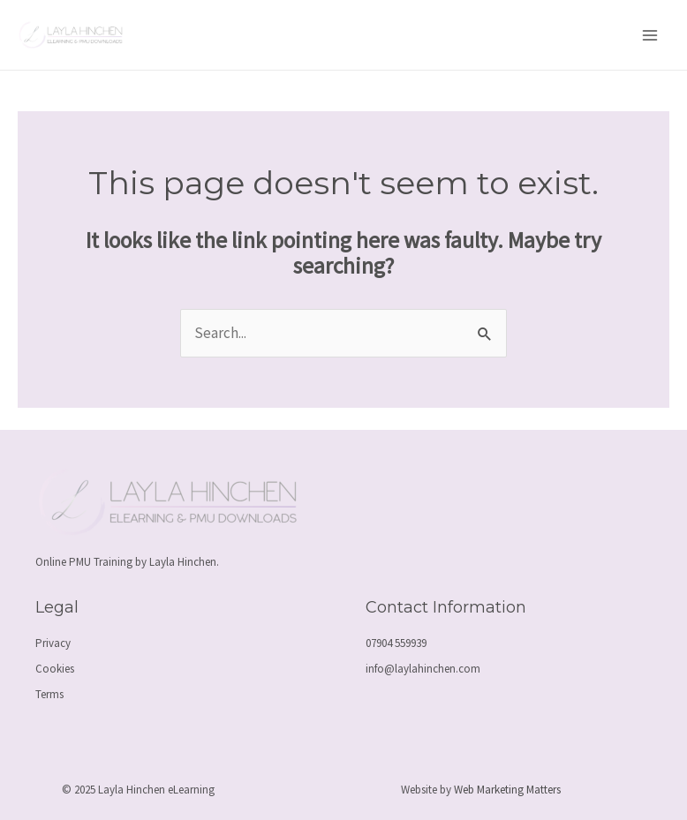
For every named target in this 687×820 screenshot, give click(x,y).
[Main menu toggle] (649, 35)
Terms (49, 694)
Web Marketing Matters (507, 789)
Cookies (54, 668)
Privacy (53, 643)
